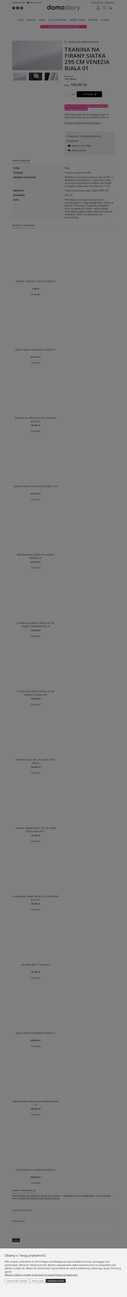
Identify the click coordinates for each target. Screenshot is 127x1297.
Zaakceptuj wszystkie (55, 1281)
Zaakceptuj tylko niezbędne (17, 1281)
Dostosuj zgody (38, 1281)
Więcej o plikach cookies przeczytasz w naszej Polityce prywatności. (41, 1275)
